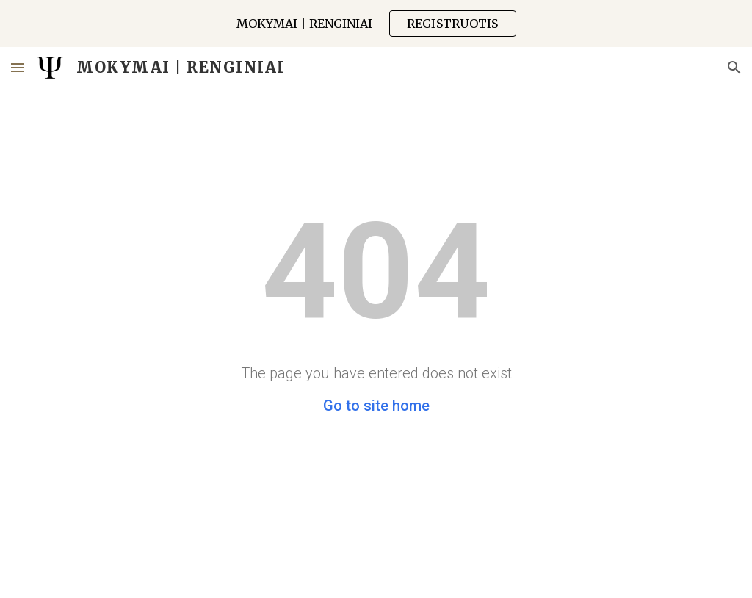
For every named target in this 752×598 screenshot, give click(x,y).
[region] (376, 23)
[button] (17, 67)
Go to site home (376, 405)
